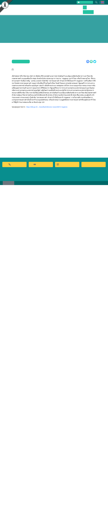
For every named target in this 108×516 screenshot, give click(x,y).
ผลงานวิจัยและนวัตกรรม (49, 9)
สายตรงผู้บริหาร (82, 2)
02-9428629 (14, 494)
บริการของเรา (79, 9)
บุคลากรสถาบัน (26, 2)
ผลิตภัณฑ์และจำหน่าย (66, 9)
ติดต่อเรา (101, 9)
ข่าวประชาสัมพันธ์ (91, 9)
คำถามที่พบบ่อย (41, 494)
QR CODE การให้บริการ (67, 494)
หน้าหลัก (36, 9)
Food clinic (93, 494)
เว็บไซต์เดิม (9, 513)
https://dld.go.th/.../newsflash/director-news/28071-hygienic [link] (47, 167)
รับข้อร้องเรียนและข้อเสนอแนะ (43, 2)
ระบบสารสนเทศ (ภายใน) (64, 2)
